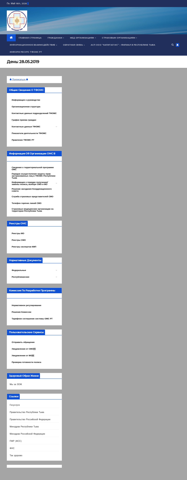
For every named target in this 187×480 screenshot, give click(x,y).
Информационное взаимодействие (33, 45)
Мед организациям (82, 38)
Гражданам (55, 38)
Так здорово (16, 455)
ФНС (12, 448)
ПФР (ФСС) (16, 441)
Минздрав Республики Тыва (24, 426)
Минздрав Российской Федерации (27, 434)
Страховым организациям (119, 38)
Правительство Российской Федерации (30, 419)
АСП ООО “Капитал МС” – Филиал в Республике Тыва (123, 45)
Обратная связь (73, 45)
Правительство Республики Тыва (27, 412)
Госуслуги (15, 405)
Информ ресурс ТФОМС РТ (26, 52)
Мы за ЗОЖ (16, 384)
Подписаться (19, 79)
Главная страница (30, 38)
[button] (172, 45)
